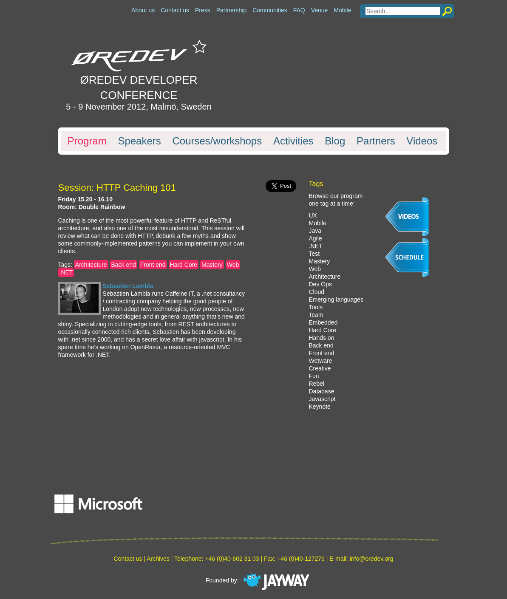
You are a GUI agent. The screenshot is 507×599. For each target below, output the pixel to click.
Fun (314, 376)
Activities (293, 141)
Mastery (212, 264)
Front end (153, 264)
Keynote (320, 406)
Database (321, 391)
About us (143, 10)
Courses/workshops (217, 141)
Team (316, 314)
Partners (376, 141)
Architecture (91, 264)
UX (313, 215)
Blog (335, 141)
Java (315, 230)
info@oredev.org (372, 558)
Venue (319, 10)
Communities (269, 10)
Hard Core (184, 264)
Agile (315, 238)
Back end (123, 264)
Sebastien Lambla (128, 286)
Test (314, 253)
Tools (316, 307)
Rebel (317, 383)
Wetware (320, 360)
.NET (66, 272)
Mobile (342, 10)
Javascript (322, 399)
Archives (158, 558)
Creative (320, 368)
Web (233, 264)
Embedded (323, 322)
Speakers (139, 141)
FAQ (299, 10)
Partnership (231, 10)
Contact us (175, 10)
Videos (421, 141)
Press (202, 10)
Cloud (317, 291)
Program (87, 141)
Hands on (321, 337)
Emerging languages (336, 299)
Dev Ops (320, 284)
